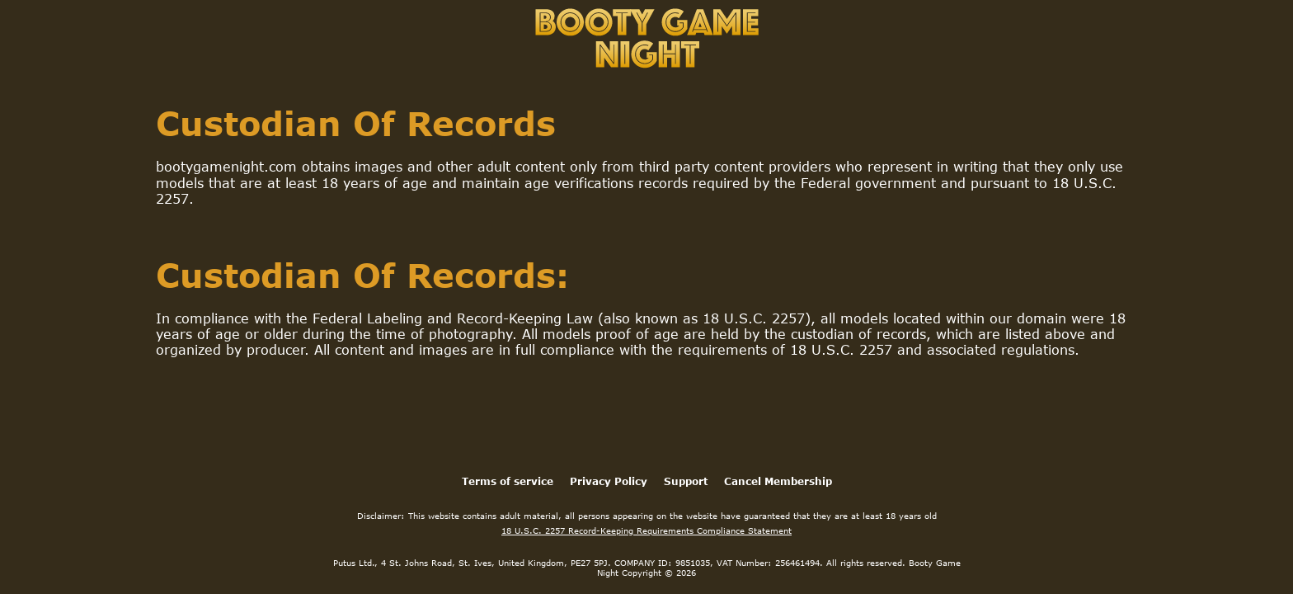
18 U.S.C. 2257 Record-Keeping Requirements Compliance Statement (646, 530)
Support (686, 481)
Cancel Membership (778, 481)
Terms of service (507, 481)
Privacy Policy (608, 481)
